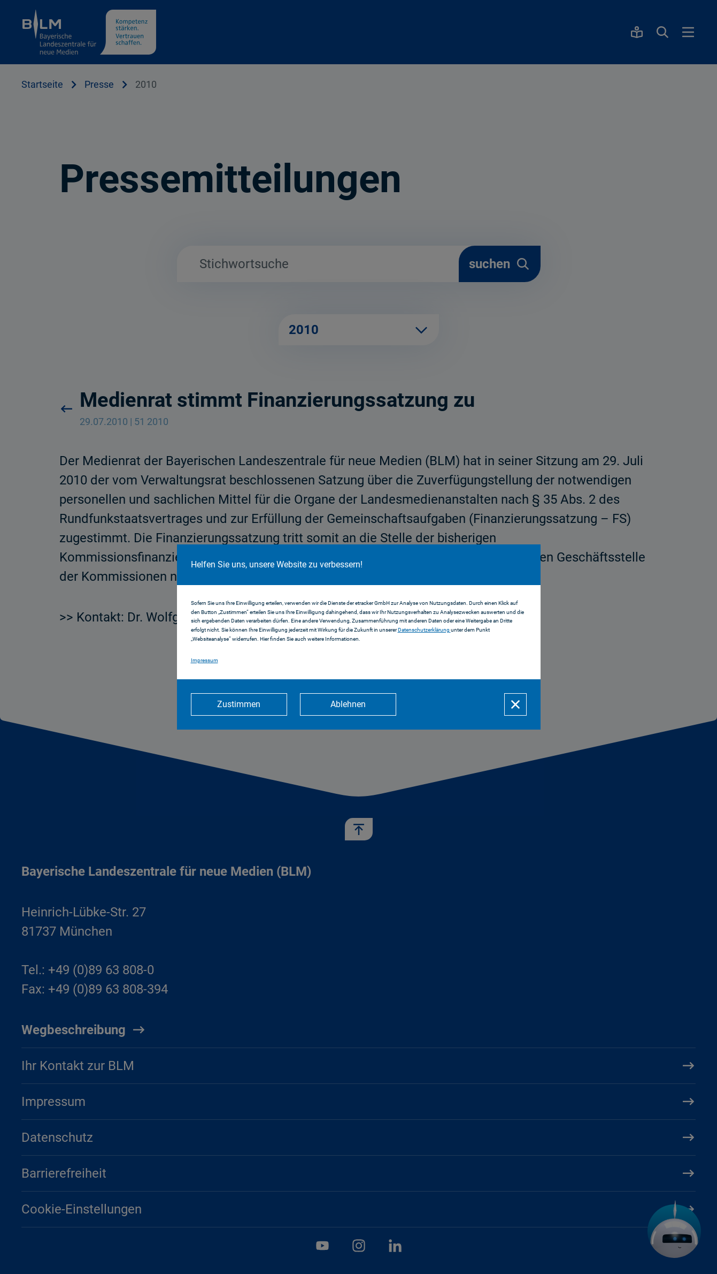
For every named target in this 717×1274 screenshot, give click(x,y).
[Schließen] (515, 704)
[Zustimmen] (239, 704)
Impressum (204, 660)
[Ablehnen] (348, 704)
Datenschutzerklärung (424, 629)
